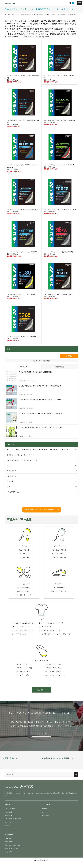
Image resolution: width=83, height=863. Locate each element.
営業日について (70, 758)
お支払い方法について (52, 758)
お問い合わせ (41, 733)
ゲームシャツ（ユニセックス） (23, 623)
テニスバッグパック (23, 671)
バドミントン (11, 476)
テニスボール (24, 557)
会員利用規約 (8, 841)
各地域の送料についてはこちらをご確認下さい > (41, 509)
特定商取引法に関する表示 (12, 845)
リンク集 (7, 825)
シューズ (10, 481)
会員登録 (44, 808)
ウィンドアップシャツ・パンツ (49, 630)
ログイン (44, 812)
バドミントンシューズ (58, 591)
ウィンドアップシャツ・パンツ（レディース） (55, 634)
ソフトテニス (11, 471)
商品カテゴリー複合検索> (41, 361)
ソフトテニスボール (59, 557)
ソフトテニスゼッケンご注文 (13, 819)
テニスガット (24, 553)
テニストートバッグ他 (24, 668)
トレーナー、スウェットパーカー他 (51, 623)
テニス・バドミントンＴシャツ (23, 630)
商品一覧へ (40, 690)
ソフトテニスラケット (58, 550)
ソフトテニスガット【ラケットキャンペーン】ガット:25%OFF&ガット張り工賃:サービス (37, 450)
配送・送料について (12, 758)
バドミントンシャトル (24, 595)
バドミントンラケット (24, 587)
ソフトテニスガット (59, 553)
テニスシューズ (59, 587)
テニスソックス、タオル (53, 668)
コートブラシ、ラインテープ (55, 675)
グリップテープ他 (23, 675)
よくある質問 (8, 852)
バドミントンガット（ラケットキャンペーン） (23, 460)
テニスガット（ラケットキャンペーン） (20, 455)
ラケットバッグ (22, 664)
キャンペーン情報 (10, 808)
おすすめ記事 (59, 367)
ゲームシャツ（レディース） (22, 626)
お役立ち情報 (8, 812)
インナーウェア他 (45, 626)
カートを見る (45, 815)
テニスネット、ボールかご (54, 671)
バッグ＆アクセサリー (14, 492)
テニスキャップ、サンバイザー (55, 664)
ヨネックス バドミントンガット (17, 21)
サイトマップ (8, 822)
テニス (9, 465)
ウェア (9, 486)
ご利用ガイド (8, 838)
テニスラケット (24, 550)
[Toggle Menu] (79, 3)
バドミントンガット (24, 591)
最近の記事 (23, 367)
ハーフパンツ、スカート (20, 634)
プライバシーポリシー (11, 848)
